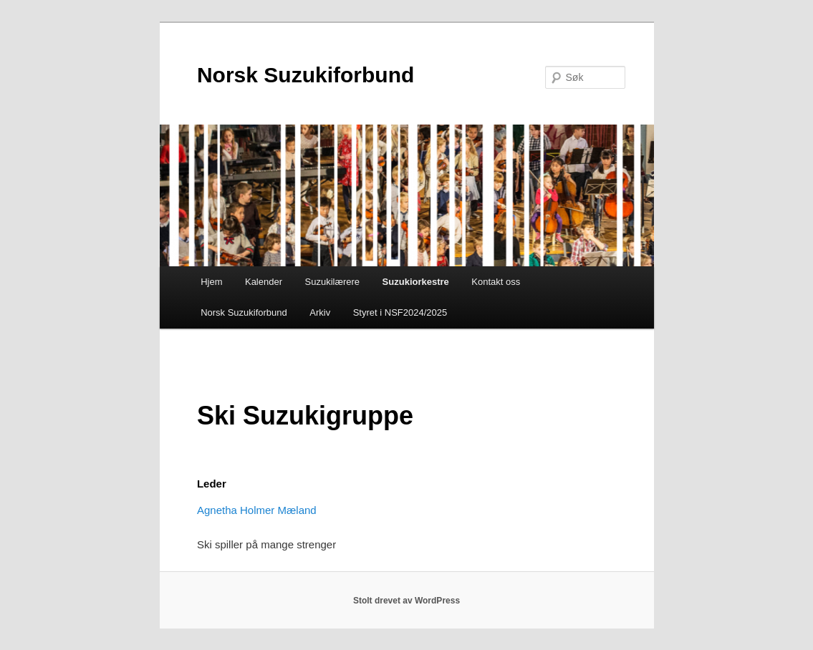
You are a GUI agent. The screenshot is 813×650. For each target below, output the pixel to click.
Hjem (211, 281)
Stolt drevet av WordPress (406, 601)
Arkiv (319, 312)
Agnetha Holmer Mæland (257, 510)
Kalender (263, 281)
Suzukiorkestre (416, 281)
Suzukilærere (332, 281)
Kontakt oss (495, 281)
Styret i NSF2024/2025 (400, 312)
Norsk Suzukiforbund (305, 75)
